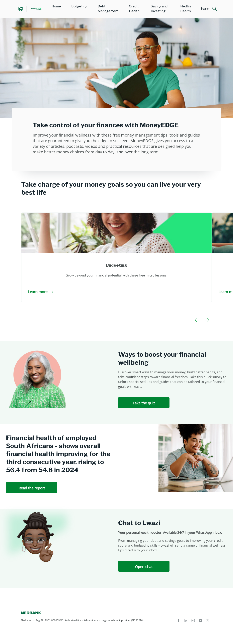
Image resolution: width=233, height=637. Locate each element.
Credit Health (134, 8)
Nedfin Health (185, 8)
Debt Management (108, 8)
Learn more (41, 291)
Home (56, 6)
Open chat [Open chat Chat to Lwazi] (143, 566)
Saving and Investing (159, 8)
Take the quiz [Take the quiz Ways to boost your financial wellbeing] (144, 403)
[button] (209, 8)
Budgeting (79, 6)
